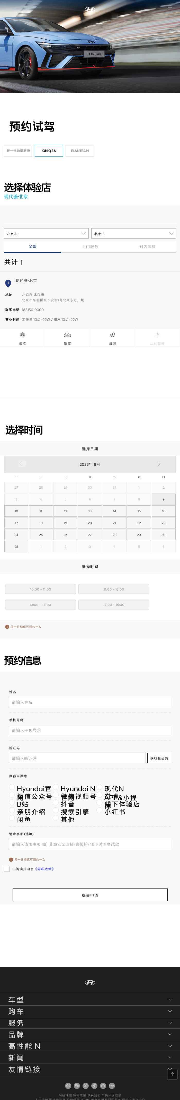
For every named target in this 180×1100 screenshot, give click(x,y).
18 (41, 523)
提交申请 (90, 895)
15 (139, 511)
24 (16, 534)
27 (90, 534)
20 (90, 523)
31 (16, 546)
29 (139, 534)
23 (163, 523)
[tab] (32, 247)
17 (16, 523)
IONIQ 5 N (49, 150)
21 (114, 523)
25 (41, 534)
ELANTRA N (80, 150)
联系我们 (94, 1095)
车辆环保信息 (112, 1095)
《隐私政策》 (44, 869)
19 (65, 523)
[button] (172, 1074)
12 (65, 511)
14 (114, 511)
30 (163, 534)
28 (114, 534)
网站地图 (64, 1095)
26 (65, 534)
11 (41, 511)
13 (90, 511)
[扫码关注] (68, 1086)
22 (139, 523)
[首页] (90, 9)
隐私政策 (79, 1095)
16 (163, 511)
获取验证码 (159, 758)
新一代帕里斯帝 (18, 150)
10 (16, 511)
